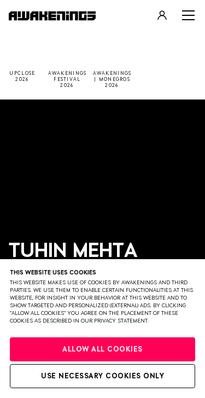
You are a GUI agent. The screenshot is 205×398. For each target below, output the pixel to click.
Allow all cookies (102, 349)
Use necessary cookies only (102, 376)
